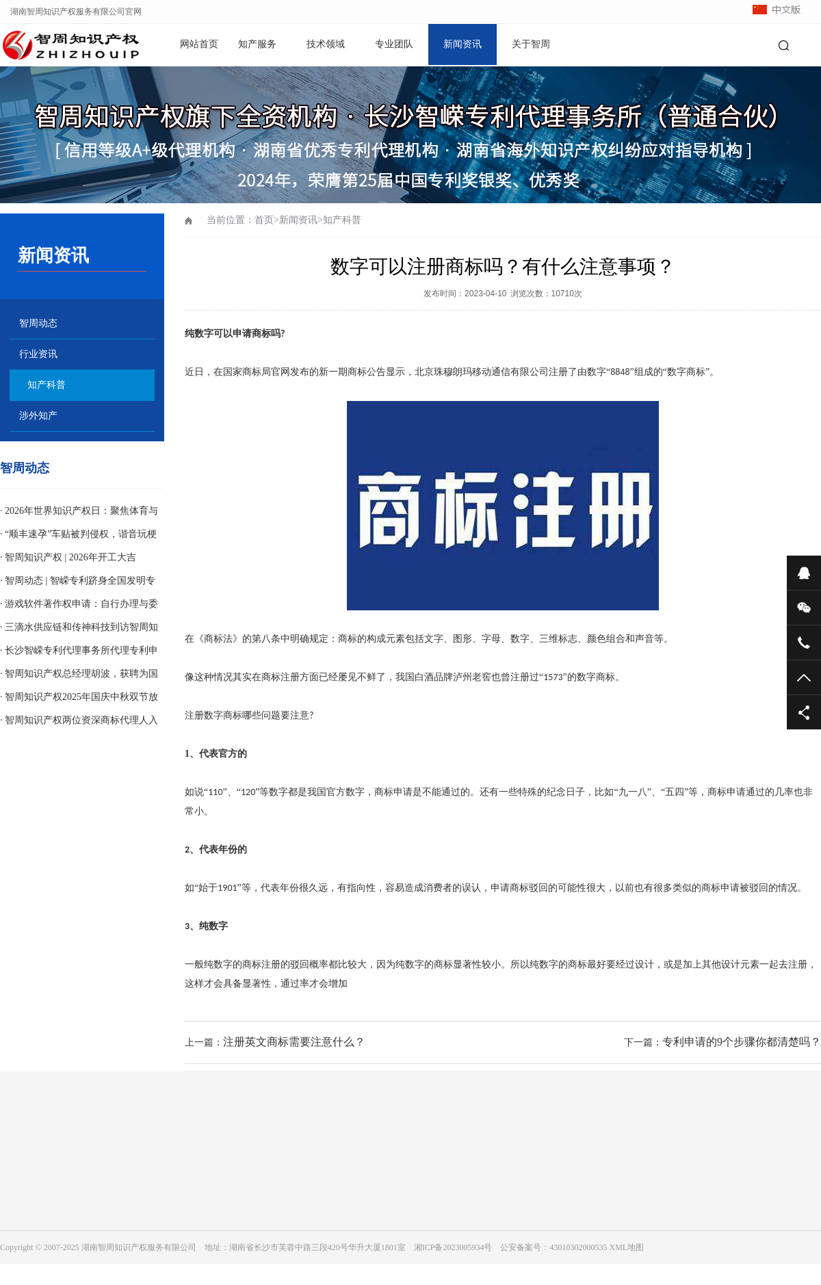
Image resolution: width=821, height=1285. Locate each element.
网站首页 (199, 44)
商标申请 (393, 792)
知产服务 (257, 44)
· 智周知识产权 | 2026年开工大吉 (68, 557)
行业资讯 (38, 354)
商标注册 (280, 677)
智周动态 (38, 323)
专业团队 (394, 44)
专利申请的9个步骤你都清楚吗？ (741, 1042)
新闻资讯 (462, 44)
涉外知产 (38, 416)
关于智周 (531, 44)
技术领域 (326, 44)
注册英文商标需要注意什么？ (294, 1042)
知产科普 (46, 385)
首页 (264, 220)
